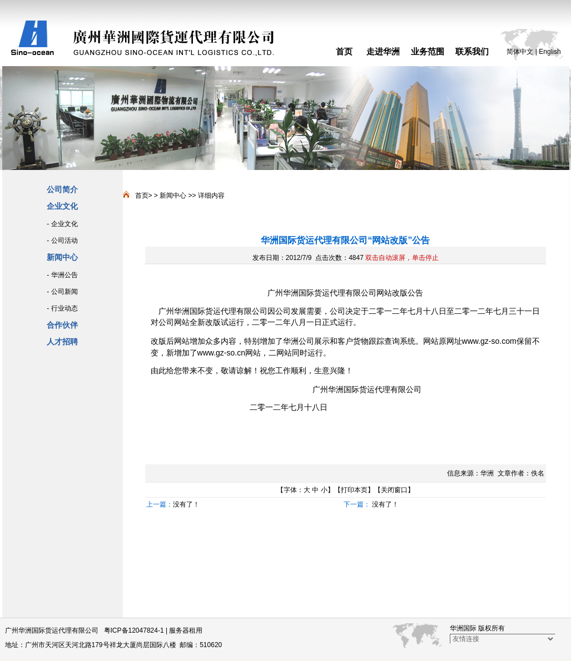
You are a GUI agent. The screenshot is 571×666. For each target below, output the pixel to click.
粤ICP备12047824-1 (134, 630)
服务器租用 (185, 630)
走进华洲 (383, 51)
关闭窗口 (394, 490)
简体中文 (520, 52)
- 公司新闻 (62, 292)
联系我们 (472, 51)
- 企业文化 (62, 224)
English (549, 52)
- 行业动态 (62, 308)
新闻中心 (173, 195)
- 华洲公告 (62, 275)
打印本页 (354, 490)
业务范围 (427, 51)
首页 (344, 51)
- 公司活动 (62, 240)
